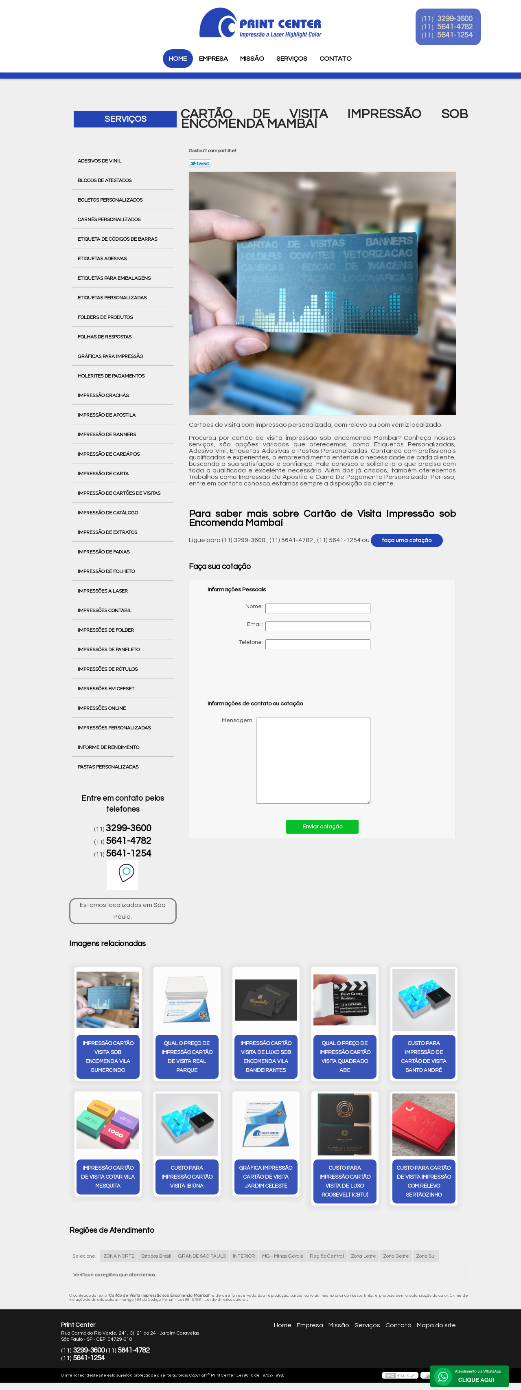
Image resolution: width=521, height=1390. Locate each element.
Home (178, 58)
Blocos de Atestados (105, 180)
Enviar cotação (322, 827)
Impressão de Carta (104, 474)
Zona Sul (426, 1257)
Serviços (291, 58)
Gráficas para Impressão (111, 356)
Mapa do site (436, 1326)
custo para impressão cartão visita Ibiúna (187, 1178)
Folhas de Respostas (105, 337)
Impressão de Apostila (107, 415)
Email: (308, 626)
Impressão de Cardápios (109, 454)
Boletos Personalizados (111, 200)
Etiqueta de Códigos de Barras (118, 239)
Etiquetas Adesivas (103, 258)
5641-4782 (460, 28)
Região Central (327, 1257)
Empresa (213, 58)
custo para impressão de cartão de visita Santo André (424, 1057)
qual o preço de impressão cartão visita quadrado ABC (345, 1057)
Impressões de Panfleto (109, 649)
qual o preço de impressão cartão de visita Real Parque (187, 1057)
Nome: (307, 608)
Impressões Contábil (105, 610)
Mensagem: (289, 761)
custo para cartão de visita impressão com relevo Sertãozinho (424, 1182)
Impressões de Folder (106, 630)
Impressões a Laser (103, 591)
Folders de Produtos (106, 317)
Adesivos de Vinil (100, 161)
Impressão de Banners (107, 434)
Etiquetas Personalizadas (113, 298)
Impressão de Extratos (108, 532)
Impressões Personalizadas (115, 728)
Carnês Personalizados (110, 219)
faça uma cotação (406, 540)
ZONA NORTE (118, 1257)
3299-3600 (460, 19)
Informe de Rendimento (109, 747)
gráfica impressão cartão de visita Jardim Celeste (265, 1178)
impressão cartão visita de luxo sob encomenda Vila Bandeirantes (266, 1057)
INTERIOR (244, 1257)
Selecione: (84, 1257)
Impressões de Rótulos (108, 669)
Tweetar (200, 163)
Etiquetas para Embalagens (115, 278)
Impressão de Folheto (107, 571)
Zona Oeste (396, 1257)
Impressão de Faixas (104, 552)
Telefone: (304, 644)
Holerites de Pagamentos (112, 376)
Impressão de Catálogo (108, 513)
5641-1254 (460, 36)
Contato (336, 58)
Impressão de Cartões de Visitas (120, 493)
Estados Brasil (156, 1257)
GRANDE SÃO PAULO (202, 1257)
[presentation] (259, 678)
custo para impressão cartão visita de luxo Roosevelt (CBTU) (345, 1182)
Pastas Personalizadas (109, 767)
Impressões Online (102, 708)
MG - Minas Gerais (282, 1257)
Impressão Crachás (104, 395)
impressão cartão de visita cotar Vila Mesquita (108, 1178)
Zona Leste (363, 1257)
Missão (252, 58)
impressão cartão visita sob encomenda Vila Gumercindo (108, 1057)
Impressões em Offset (107, 689)
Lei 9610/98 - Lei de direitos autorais (213, 1300)
